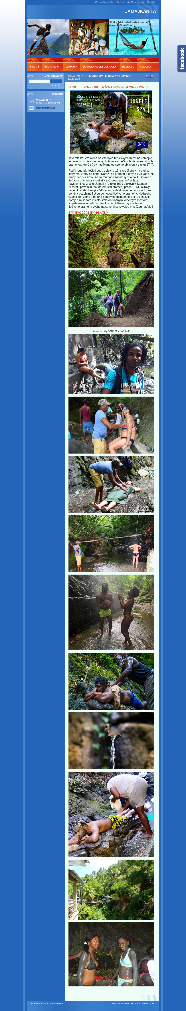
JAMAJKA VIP (52, 66)
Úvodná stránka (106, 2)
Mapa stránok (137, 2)
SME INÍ (34, 66)
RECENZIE (128, 66)
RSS (153, 2)
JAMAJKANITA (75, 76)
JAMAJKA (71, 66)
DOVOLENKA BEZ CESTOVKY (99, 66)
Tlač (122, 2)
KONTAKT (145, 66)
